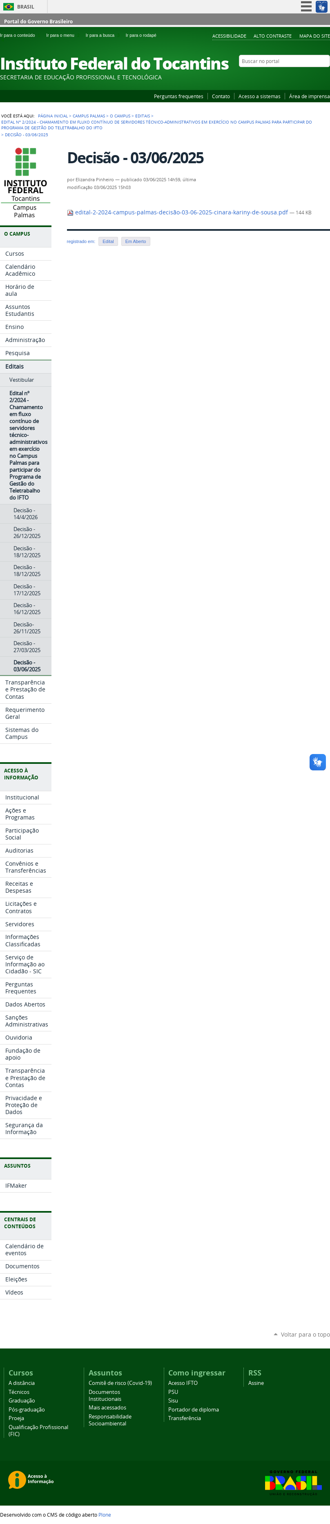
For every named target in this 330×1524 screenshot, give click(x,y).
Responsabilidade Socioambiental (110, 1420)
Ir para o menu (64, 35)
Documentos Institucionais (105, 1395)
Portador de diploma (193, 1409)
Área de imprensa (309, 96)
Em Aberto (135, 241)
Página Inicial (53, 116)
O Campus (120, 116)
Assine (256, 1383)
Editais (142, 116)
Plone (104, 1514)
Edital (108, 241)
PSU (173, 1392)
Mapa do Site (314, 36)
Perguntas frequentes (178, 96)
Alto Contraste (273, 36)
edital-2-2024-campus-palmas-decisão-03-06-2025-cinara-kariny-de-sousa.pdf (178, 212)
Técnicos (19, 1392)
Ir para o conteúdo (21, 35)
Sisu (173, 1400)
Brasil (25, 6)
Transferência (184, 1418)
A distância (22, 1383)
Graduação (22, 1400)
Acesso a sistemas (260, 96)
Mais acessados (107, 1407)
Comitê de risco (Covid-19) (120, 1383)
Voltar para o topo (305, 1334)
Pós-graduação (27, 1409)
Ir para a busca (104, 35)
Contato (221, 96)
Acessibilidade (229, 36)
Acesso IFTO (183, 1383)
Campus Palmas (89, 116)
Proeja (16, 1418)
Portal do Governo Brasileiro (38, 21)
